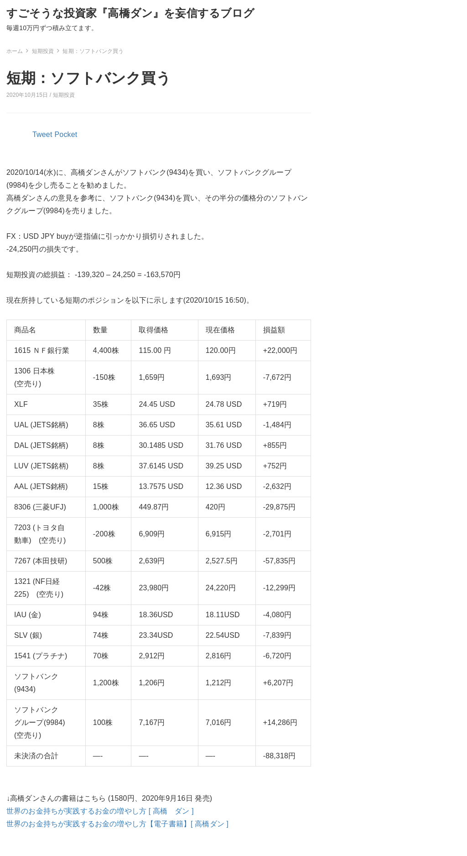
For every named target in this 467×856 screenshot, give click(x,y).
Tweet (42, 134)
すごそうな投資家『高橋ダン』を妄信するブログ (130, 13)
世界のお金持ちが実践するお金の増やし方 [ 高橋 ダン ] (100, 811)
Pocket (66, 134)
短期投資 (64, 95)
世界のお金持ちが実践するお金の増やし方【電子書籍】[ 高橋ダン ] (117, 824)
